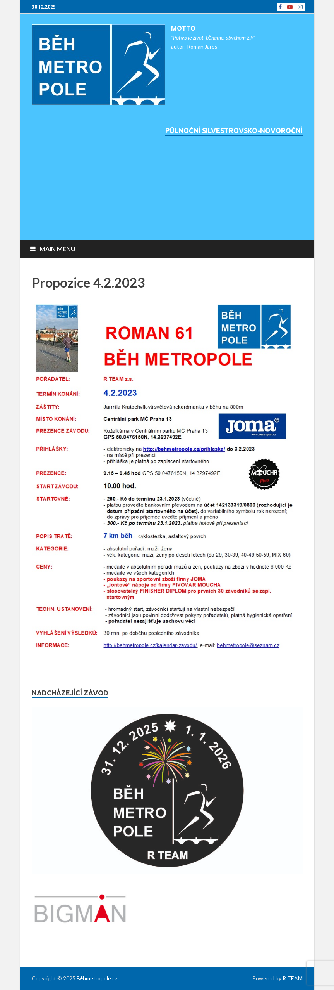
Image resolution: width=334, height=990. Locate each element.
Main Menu (57, 248)
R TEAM (293, 978)
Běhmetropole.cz (97, 978)
